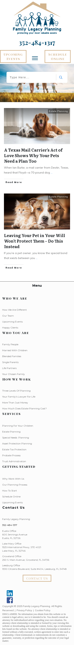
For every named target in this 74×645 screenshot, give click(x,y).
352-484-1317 (9, 525)
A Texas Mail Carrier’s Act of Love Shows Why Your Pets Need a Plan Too (33, 155)
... (51, 172)
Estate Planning (58, 111)
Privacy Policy (24, 610)
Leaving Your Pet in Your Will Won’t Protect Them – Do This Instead (34, 240)
